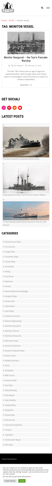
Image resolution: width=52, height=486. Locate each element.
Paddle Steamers (12, 360)
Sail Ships (9, 385)
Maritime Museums (13, 336)
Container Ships (11, 256)
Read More (24, 85)
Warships (9, 444)
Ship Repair (10, 395)
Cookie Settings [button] (10, 481)
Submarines (10, 420)
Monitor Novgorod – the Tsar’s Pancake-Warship (26, 59)
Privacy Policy (6, 459)
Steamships (10, 415)
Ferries (8, 286)
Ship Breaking (11, 390)
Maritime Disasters (13, 326)
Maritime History (12, 331)
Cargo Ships (10, 251)
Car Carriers (10, 247)
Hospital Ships (11, 296)
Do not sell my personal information (17, 476)
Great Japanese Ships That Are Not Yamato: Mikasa (24, 195)
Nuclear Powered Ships (14, 350)
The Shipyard (18, 65)
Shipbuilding (10, 405)
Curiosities (9, 266)
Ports (7, 365)
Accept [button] (22, 481)
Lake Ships (9, 311)
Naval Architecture (13, 346)
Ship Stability (10, 400)
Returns (14, 459)
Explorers (9, 281)
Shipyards (9, 410)
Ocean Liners (10, 355)
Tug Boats (9, 435)
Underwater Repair (13, 440)
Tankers (8, 430)
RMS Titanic (10, 375)
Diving (7, 271)
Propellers (9, 370)
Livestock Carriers (12, 316)
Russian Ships (11, 380)
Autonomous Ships (13, 242)
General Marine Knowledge (16, 291)
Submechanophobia (13, 425)
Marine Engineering (13, 321)
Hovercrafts (10, 301)
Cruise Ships (10, 261)
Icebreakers (10, 306)
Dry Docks (9, 276)
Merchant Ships (11, 341)
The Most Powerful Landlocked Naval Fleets (21, 159)
